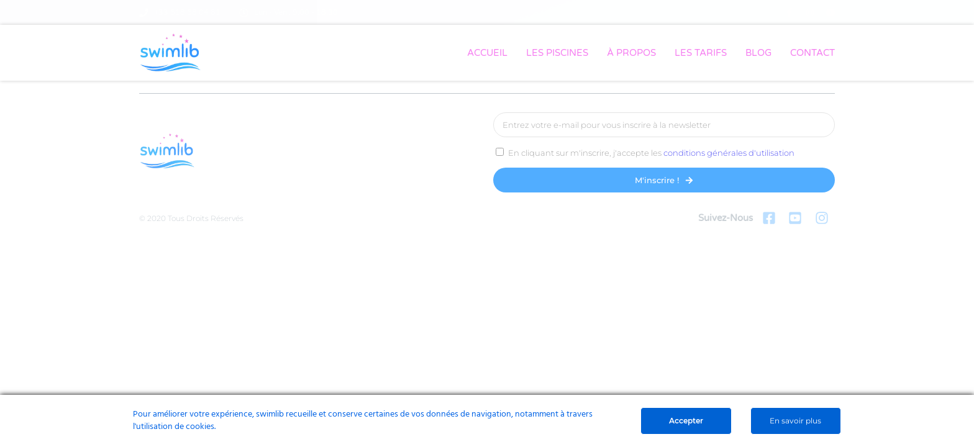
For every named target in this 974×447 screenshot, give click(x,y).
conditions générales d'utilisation (728, 153)
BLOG (758, 52)
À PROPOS (631, 52)
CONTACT (812, 52)
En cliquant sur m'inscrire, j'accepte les (651, 153)
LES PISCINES (557, 52)
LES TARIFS (701, 52)
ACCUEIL (487, 52)
